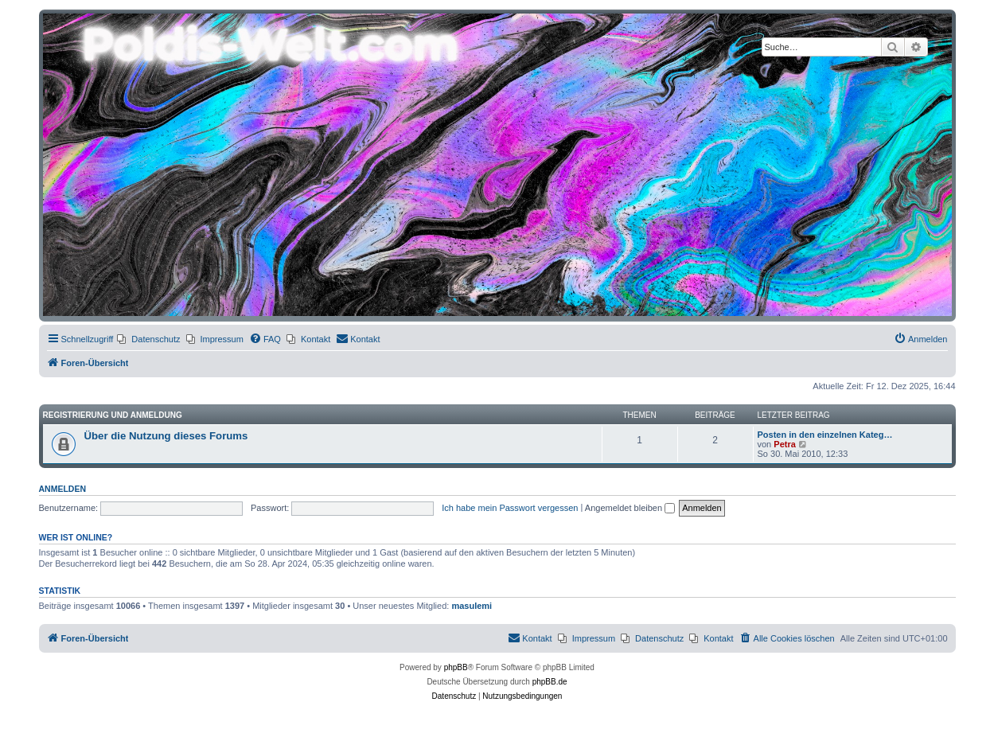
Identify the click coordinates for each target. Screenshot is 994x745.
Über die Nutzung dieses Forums (166, 436)
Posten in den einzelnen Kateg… (825, 434)
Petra (785, 444)
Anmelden (63, 488)
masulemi (471, 605)
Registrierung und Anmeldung (112, 415)
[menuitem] (148, 339)
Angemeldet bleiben (630, 508)
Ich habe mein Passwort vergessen (510, 508)
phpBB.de (549, 681)
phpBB (456, 667)
